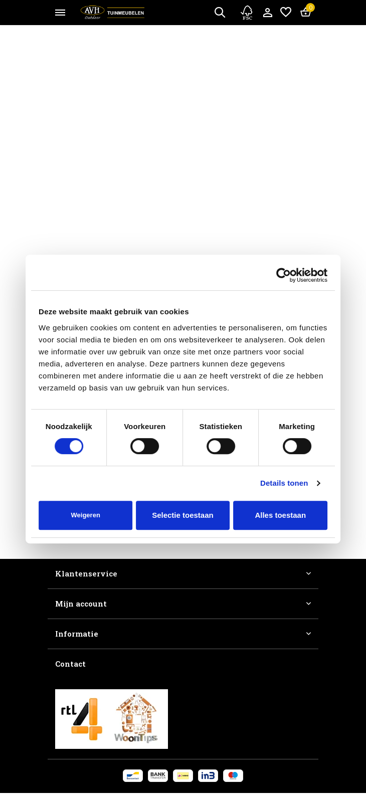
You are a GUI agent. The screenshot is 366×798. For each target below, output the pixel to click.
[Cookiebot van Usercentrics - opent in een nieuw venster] (283, 275)
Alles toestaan (280, 515)
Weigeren (85, 515)
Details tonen (284, 483)
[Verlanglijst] (285, 13)
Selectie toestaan (183, 515)
